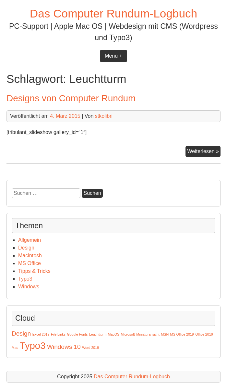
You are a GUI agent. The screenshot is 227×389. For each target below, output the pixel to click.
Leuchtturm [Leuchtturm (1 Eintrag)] (97, 334)
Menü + (113, 56)
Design (26, 247)
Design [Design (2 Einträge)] (21, 333)
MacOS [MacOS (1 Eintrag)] (114, 334)
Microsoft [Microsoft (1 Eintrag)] (128, 334)
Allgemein (29, 240)
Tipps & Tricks (34, 271)
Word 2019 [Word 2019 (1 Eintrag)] (90, 348)
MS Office (29, 263)
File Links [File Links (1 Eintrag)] (58, 334)
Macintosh (30, 255)
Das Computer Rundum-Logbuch (113, 13)
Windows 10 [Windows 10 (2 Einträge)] (64, 346)
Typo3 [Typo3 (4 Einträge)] (33, 345)
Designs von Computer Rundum (71, 98)
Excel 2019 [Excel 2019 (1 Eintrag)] (41, 334)
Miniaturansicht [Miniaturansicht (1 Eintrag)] (148, 334)
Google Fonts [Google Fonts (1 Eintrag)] (77, 334)
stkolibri (104, 116)
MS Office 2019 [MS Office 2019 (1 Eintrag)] (182, 334)
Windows (28, 286)
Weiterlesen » (204, 152)
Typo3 (25, 279)
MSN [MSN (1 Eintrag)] (165, 334)
